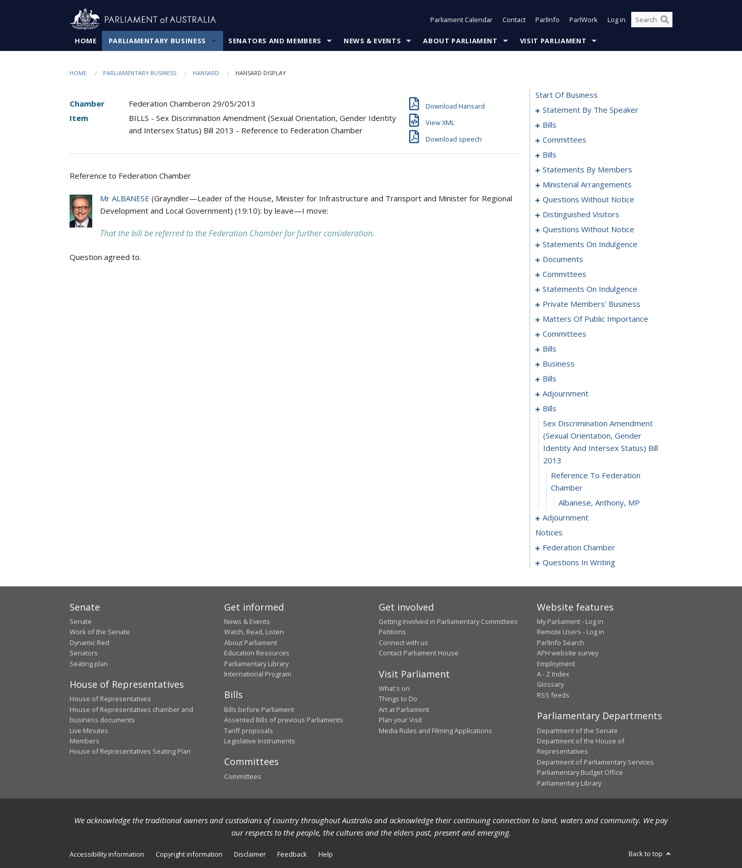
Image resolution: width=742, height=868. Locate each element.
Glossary (550, 684)
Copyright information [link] (189, 854)
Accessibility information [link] (107, 854)
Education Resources (257, 652)
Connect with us (403, 642)
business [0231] (559, 363)
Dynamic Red (89, 642)
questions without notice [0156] (588, 199)
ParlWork (583, 19)
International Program (257, 674)
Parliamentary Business (157, 40)
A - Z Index (553, 674)
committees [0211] (564, 333)
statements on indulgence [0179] (590, 244)
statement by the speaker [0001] (590, 110)
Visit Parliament (553, 40)
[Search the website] (651, 19)
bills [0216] (549, 348)
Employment (556, 663)
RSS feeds (553, 695)
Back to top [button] (650, 853)
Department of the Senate (577, 730)
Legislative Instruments (259, 740)
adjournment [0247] (565, 393)
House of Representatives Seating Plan (130, 751)
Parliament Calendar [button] (461, 19)
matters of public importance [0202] (595, 319)
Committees (242, 776)
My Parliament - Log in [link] (570, 621)
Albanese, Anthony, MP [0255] (599, 502)
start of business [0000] (566, 95)
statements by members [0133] (587, 169)
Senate (81, 621)
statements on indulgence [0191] (590, 289)
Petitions (392, 631)
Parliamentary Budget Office (580, 772)
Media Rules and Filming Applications (435, 730)
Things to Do (398, 698)
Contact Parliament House (419, 652)
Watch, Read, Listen (254, 631)
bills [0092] (549, 154)
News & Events (372, 40)
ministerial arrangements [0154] (587, 184)
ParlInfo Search (560, 642)
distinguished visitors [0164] (581, 214)
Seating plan (89, 663)
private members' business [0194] (591, 304)
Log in (617, 19)
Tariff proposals (248, 730)
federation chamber (579, 547)
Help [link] (325, 854)
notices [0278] (549, 532)
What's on (394, 688)
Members (84, 740)
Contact (514, 19)
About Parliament (460, 40)
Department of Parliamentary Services (595, 762)
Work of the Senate (100, 631)
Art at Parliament (404, 709)
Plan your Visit (400, 719)
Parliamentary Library (256, 663)
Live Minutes (89, 730)
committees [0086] (564, 139)
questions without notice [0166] (588, 229)
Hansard (206, 73)
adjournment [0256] (565, 517)
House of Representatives (110, 698)
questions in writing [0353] (579, 562)
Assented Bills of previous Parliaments (283, 719)
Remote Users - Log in (570, 631)
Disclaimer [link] (250, 854)
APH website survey (567, 652)
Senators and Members (275, 40)
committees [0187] (564, 274)
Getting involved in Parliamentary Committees (448, 621)
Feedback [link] (292, 854)
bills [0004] (549, 124)
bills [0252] (549, 408)
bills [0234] (549, 378)
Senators (84, 652)
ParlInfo (547, 19)
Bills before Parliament (259, 709)
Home (86, 40)
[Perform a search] (664, 19)
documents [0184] (563, 259)
